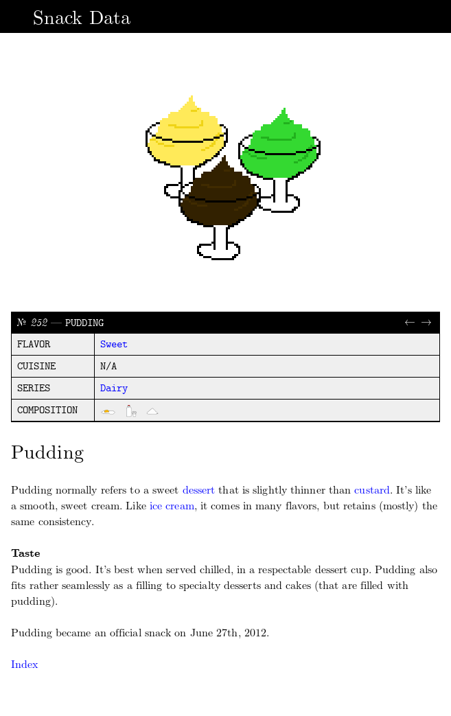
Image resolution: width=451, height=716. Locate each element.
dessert (199, 489)
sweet (114, 344)
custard (372, 489)
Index (24, 664)
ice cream (172, 505)
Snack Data (81, 17)
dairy (114, 388)
